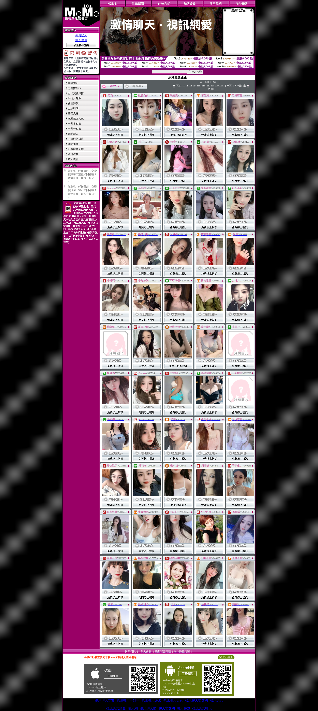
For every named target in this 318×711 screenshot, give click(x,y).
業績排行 (73, 83)
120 (221, 85)
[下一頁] (227, 85)
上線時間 (73, 108)
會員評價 (73, 103)
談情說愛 (73, 154)
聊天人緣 (73, 113)
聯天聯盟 (183, 708)
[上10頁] (212, 82)
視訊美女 (216, 700)
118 (213, 85)
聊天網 (133, 708)
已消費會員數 (76, 93)
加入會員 (81, 40)
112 (186, 85)
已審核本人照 (76, 149)
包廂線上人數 (76, 118)
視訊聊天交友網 (196, 700)
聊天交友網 (167, 708)
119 (217, 85)
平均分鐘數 (74, 98)
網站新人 (73, 133)
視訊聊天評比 (151, 700)
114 (194, 85)
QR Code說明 (226, 657)
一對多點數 (74, 123)
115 (198, 85)
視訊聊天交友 (104, 700)
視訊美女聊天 (202, 708)
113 (190, 85)
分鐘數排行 (74, 88)
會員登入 (81, 35)
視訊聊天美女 (173, 700)
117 (208, 85)
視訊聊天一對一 (128, 700)
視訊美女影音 (116, 708)
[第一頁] (203, 82)
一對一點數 (74, 128)
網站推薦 (73, 143)
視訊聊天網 (148, 708)
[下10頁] (237, 85)
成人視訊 (73, 159)
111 (182, 85)
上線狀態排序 (76, 138)
